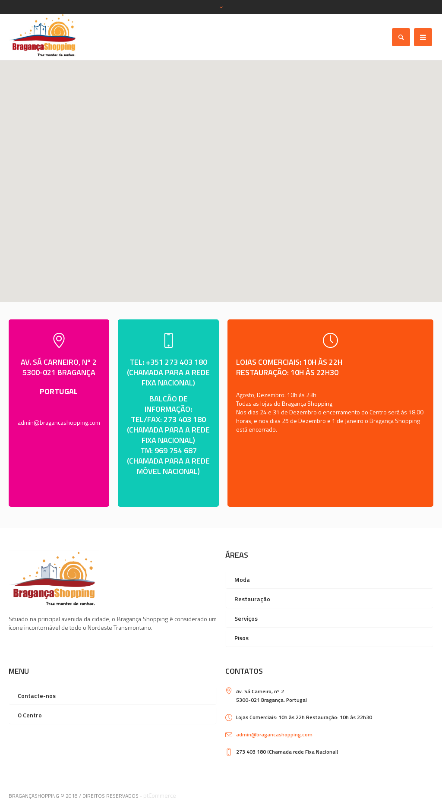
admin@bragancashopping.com (59, 422)
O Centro (30, 715)
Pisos (241, 637)
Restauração (252, 598)
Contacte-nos (37, 695)
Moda (242, 579)
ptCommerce (159, 795)
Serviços (246, 618)
